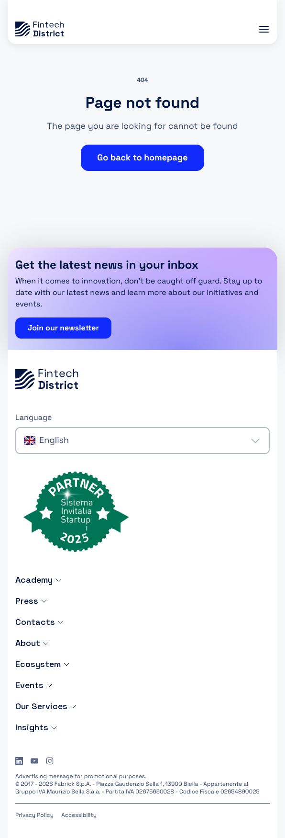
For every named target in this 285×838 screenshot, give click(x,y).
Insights (36, 727)
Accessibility (79, 815)
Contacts (40, 621)
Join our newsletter (63, 328)
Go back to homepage (142, 157)
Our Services (46, 706)
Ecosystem (42, 663)
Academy (38, 579)
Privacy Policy (34, 815)
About (32, 642)
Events (34, 685)
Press (31, 600)
